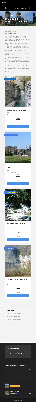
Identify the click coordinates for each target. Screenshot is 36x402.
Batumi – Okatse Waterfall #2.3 (17, 110)
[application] (18, 372)
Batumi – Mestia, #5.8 (15, 391)
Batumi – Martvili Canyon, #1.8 (16, 223)
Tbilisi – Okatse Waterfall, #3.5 (17, 279)
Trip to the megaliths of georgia (17, 384)
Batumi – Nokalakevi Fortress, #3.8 (16, 166)
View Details (18, 126)
